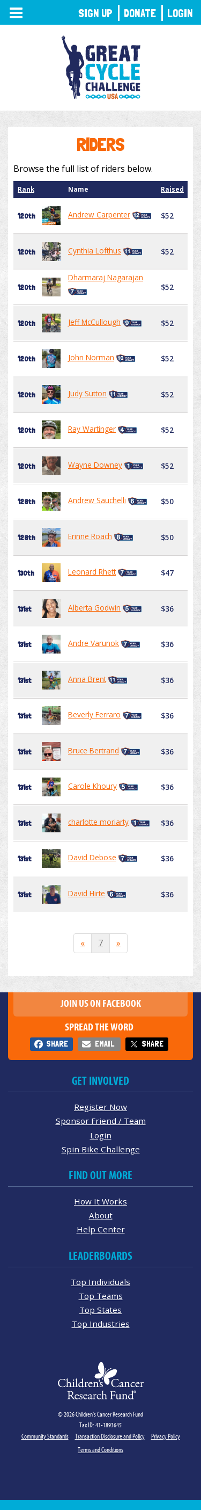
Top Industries (101, 1323)
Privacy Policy (165, 1436)
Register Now (100, 1106)
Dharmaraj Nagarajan (105, 277)
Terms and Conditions (100, 1450)
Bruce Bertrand (93, 750)
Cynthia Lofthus (94, 250)
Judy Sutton (87, 393)
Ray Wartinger (92, 429)
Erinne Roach (90, 536)
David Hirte (86, 893)
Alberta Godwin (94, 607)
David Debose (92, 857)
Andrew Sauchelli (97, 500)
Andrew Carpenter (99, 214)
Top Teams (101, 1295)
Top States (100, 1309)
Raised (172, 189)
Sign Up (95, 13)
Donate (140, 13)
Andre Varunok (93, 643)
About (101, 1215)
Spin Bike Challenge (101, 1149)
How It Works (100, 1201)
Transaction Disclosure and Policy (110, 1436)
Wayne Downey (95, 465)
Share (57, 1044)
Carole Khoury (92, 786)
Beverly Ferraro (94, 714)
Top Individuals (100, 1281)
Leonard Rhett (92, 572)
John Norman (91, 357)
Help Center (101, 1229)
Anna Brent (87, 679)
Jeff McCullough (94, 322)
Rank (26, 189)
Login (180, 13)
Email (104, 1044)
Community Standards (45, 1436)
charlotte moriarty (98, 822)
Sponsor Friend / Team (101, 1120)
